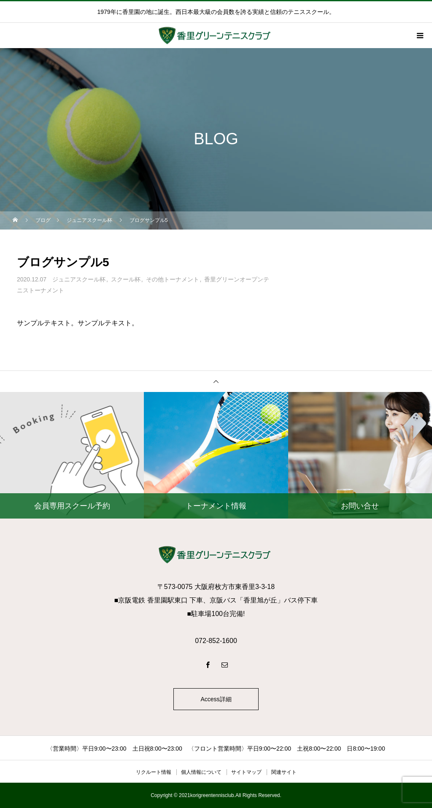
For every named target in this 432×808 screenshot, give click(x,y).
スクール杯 (125, 279)
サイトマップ (246, 772)
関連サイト (284, 772)
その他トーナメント (172, 279)
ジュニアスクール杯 (78, 279)
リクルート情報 (153, 772)
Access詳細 (215, 699)
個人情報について (201, 772)
